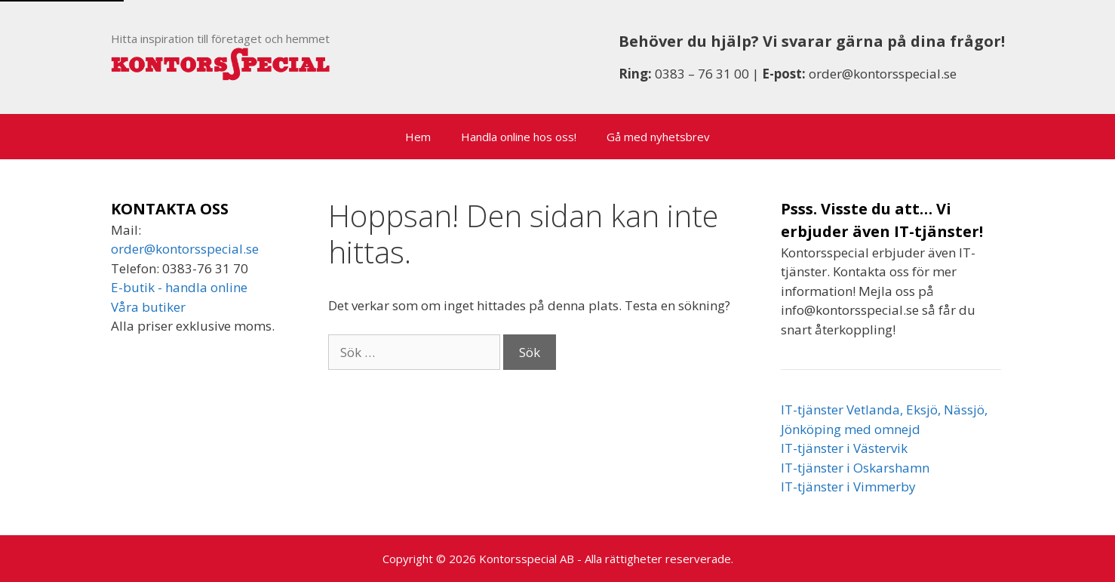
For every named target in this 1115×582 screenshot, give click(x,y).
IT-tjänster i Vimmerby (848, 486)
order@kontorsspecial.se (883, 73)
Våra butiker (148, 307)
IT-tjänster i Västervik (844, 448)
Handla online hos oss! (518, 136)
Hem (418, 136)
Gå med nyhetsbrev (658, 136)
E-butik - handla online (179, 287)
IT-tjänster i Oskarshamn (855, 467)
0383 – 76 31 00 (702, 73)
